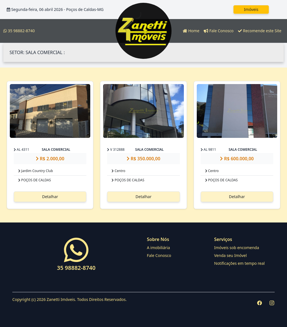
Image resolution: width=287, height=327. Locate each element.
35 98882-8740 (19, 30)
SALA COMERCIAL (56, 149)
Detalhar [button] (50, 196)
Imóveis (251, 9)
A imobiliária (158, 247)
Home (191, 30)
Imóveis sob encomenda (236, 247)
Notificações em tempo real (239, 263)
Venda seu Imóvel (230, 255)
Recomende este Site (259, 30)
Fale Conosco (218, 30)
